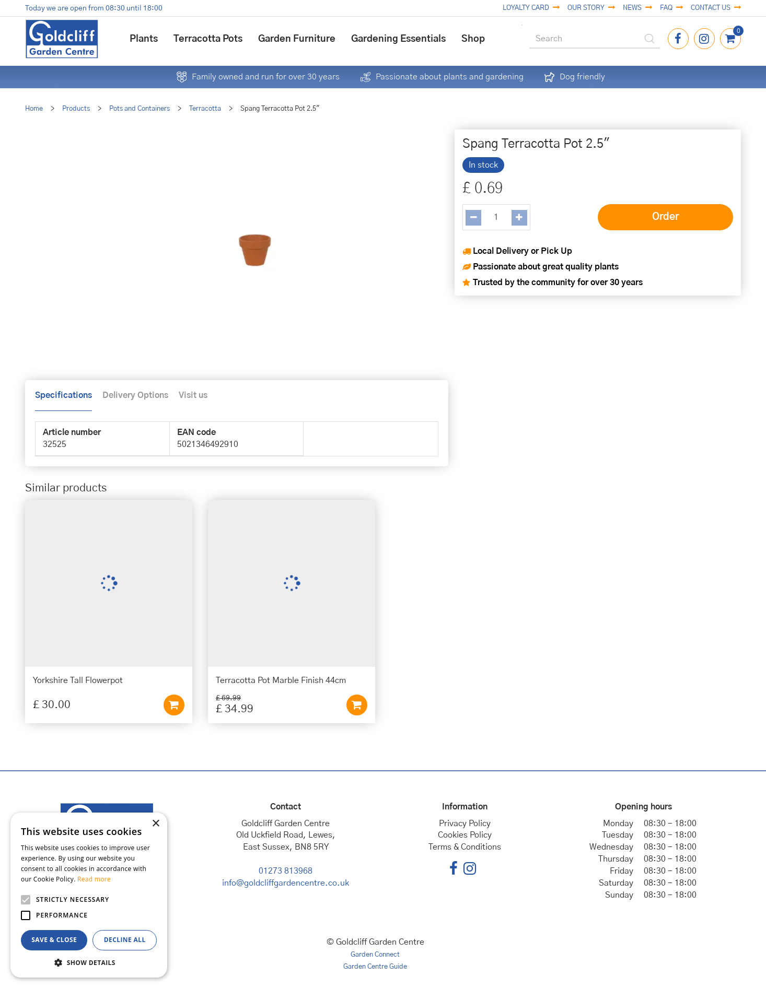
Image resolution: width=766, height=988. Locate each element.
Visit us (193, 395)
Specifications (63, 395)
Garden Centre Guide (375, 966)
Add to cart (174, 705)
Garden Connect (375, 954)
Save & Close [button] (54, 939)
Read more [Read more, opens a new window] (94, 879)
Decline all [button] (125, 939)
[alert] (88, 895)
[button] (89, 962)
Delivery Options (135, 395)
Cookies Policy (465, 835)
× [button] (155, 824)
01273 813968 (285, 871)
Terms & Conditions (464, 847)
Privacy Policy (465, 823)
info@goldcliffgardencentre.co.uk (285, 883)
